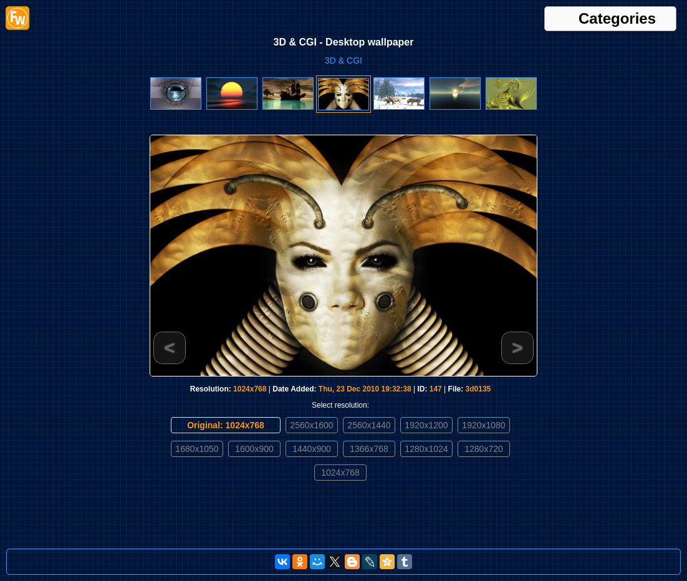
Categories (617, 18)
